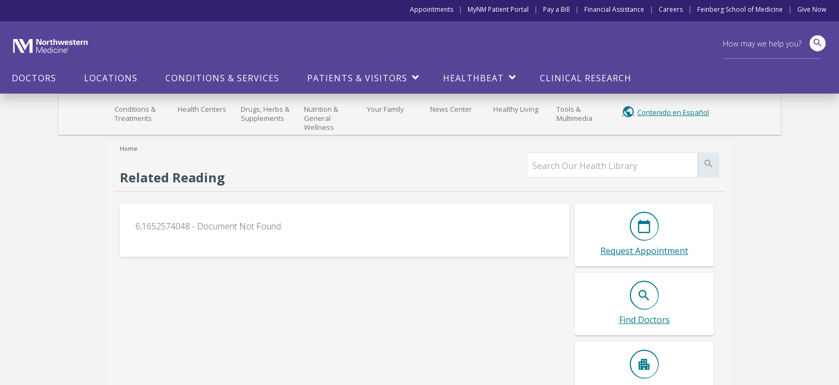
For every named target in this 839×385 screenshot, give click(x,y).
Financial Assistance (614, 9)
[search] (612, 166)
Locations (111, 78)
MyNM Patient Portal (498, 9)
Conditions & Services (222, 78)
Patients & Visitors (357, 78)
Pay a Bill (556, 9)
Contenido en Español (673, 112)
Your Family (385, 109)
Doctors (34, 78)
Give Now (811, 9)
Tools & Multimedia (574, 113)
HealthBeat (473, 78)
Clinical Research (585, 78)
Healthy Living (515, 109)
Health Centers (202, 109)
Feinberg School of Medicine (740, 9)
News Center (451, 109)
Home (129, 148)
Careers (671, 9)
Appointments (431, 9)
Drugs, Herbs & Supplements (265, 113)
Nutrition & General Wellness (321, 118)
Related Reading (172, 177)
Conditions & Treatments (135, 113)
